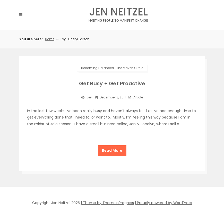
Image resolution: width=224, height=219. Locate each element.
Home (49, 39)
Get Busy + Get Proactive (112, 83)
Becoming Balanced (97, 68)
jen (89, 97)
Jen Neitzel (118, 13)
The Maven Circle (129, 68)
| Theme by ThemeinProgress (107, 202)
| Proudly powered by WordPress (163, 202)
